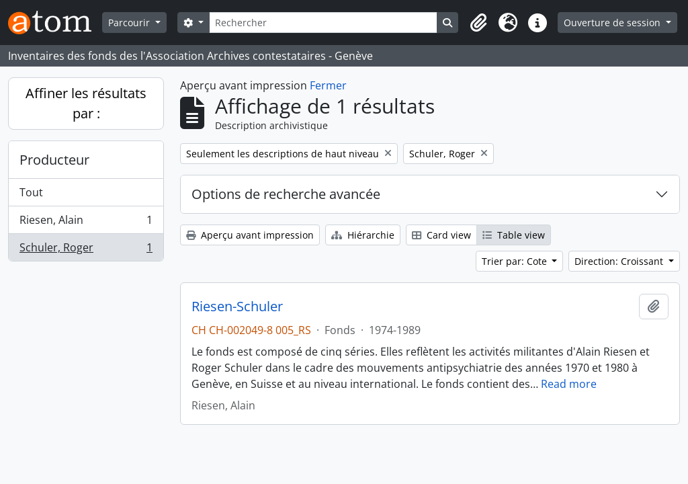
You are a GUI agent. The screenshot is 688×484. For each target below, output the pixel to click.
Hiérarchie (362, 235)
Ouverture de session (613, 22)
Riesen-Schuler (237, 306)
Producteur (54, 160)
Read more (569, 383)
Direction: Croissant (620, 261)
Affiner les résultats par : (86, 103)
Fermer (328, 85)
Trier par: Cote (516, 261)
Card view (441, 235)
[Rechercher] (323, 22)
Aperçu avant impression (250, 235)
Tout (31, 192)
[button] (478, 23)
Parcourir (130, 22)
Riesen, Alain (86, 223)
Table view (513, 235)
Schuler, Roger (86, 250)
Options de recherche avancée (285, 194)
